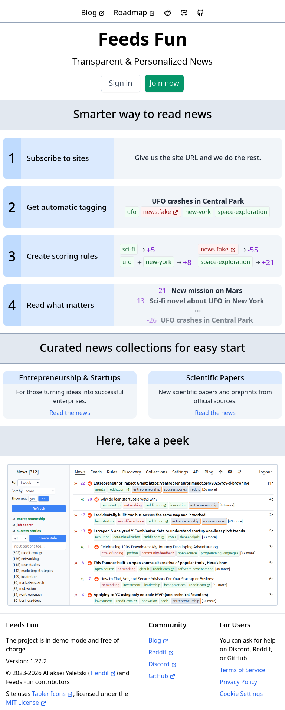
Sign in (120, 83)
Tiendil (103, 673)
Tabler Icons (52, 694)
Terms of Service (242, 670)
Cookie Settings (241, 694)
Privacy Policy (238, 682)
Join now (164, 83)
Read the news (69, 413)
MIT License (26, 703)
